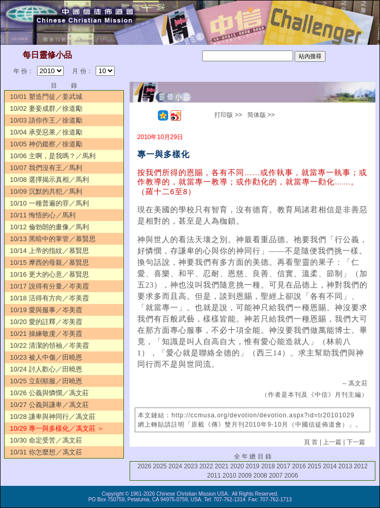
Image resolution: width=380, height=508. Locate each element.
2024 (176, 466)
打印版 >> (228, 114)
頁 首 (311, 442)
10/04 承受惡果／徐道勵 (46, 132)
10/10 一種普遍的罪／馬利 (49, 203)
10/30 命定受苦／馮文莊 (46, 440)
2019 (253, 466)
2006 (291, 475)
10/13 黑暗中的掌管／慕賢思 (52, 239)
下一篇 (356, 442)
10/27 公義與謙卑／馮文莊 (49, 405)
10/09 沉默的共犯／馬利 (46, 191)
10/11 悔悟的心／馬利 (42, 215)
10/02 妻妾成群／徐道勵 (46, 108)
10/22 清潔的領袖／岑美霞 (49, 345)
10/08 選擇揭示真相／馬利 (49, 179)
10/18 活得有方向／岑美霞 (49, 298)
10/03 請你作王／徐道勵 (46, 120)
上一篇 (332, 442)
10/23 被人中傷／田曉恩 (46, 357)
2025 (160, 466)
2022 (206, 466)
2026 (145, 466)
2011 (214, 475)
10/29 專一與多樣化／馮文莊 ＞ (57, 428)
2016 (299, 466)
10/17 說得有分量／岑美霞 (49, 286)
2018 (268, 466)
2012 (361, 466)
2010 (230, 475)
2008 (260, 475)
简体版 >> (261, 114)
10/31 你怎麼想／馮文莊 (46, 452)
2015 (314, 466)
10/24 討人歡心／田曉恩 (46, 369)
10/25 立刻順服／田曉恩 (46, 381)
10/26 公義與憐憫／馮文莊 (49, 393)
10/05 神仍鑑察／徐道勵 (46, 144)
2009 (245, 475)
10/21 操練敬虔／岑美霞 (46, 333)
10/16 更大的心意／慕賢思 (49, 274)
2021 (222, 466)
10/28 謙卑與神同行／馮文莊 (52, 416)
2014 (330, 466)
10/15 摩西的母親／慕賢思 (49, 262)
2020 (237, 466)
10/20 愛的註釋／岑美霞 (46, 322)
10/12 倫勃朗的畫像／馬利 (49, 227)
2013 (345, 466)
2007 (276, 475)
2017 (284, 466)
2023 (191, 466)
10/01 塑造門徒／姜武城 (46, 96)
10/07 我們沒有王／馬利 (46, 168)
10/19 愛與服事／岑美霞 (46, 310)
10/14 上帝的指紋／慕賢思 (49, 251)
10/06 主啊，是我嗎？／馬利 (52, 156)
